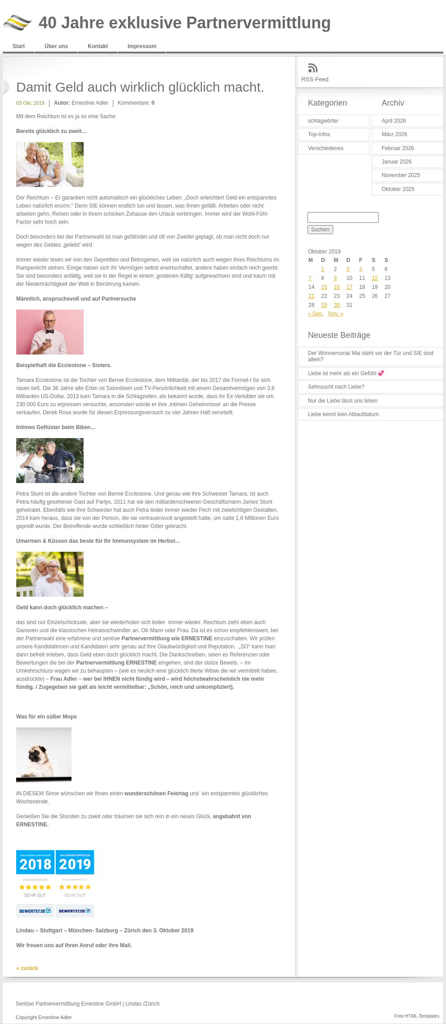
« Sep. (316, 313)
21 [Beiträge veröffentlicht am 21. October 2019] (311, 296)
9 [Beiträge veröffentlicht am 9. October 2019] (335, 278)
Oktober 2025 (398, 189)
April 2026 (394, 121)
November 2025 (401, 175)
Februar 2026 (398, 148)
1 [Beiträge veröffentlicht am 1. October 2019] (322, 269)
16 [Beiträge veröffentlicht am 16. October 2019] (336, 287)
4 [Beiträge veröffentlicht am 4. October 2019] (360, 269)
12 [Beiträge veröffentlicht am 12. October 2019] (375, 278)
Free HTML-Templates (417, 1016)
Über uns (56, 46)
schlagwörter (323, 121)
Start (19, 46)
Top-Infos (319, 134)
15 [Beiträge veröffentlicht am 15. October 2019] (324, 287)
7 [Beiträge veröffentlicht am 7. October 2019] (310, 278)
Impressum (142, 46)
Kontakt (98, 46)
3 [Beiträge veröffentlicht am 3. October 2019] (348, 269)
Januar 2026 (397, 162)
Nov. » (335, 313)
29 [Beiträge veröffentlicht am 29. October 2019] (324, 305)
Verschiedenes (325, 148)
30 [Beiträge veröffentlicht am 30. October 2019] (336, 305)
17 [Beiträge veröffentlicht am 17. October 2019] (349, 287)
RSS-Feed (315, 79)
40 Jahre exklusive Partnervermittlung (185, 23)
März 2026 (394, 134)
